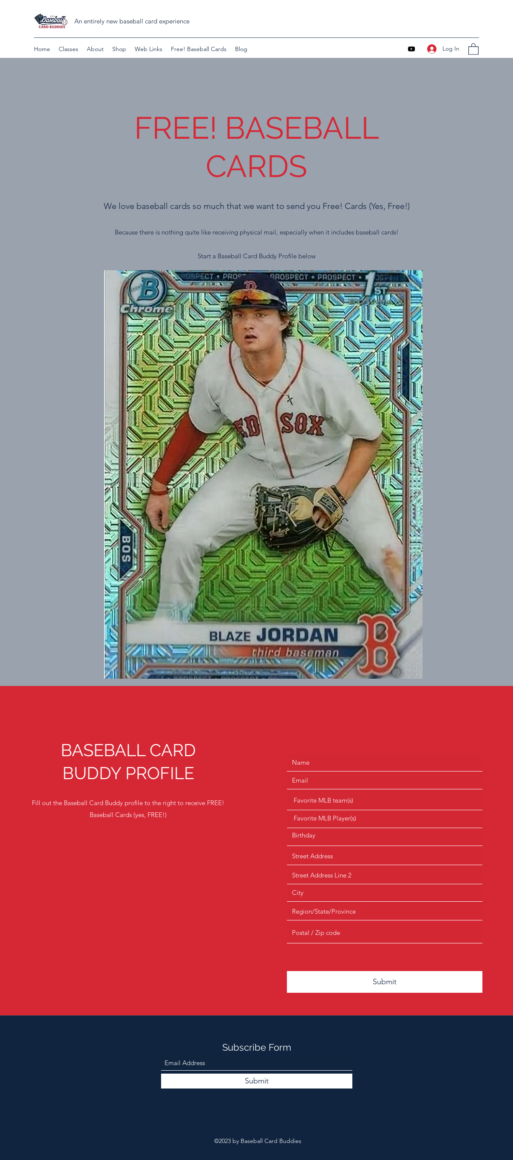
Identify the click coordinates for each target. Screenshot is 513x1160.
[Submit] (384, 982)
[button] (473, 49)
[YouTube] (411, 49)
